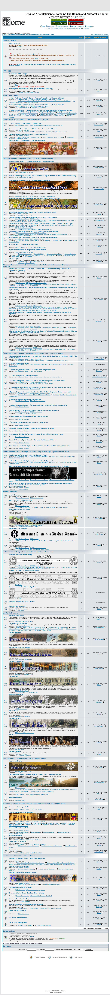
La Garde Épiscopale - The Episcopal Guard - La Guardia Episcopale (31, 461)
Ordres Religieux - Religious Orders (52, 240)
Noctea (99, 578)
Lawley (99, 177)
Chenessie (99, 100)
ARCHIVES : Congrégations (18, 922)
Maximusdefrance (98, 220)
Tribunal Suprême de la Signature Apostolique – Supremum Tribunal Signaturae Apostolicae (34, 864)
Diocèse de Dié (35, 832)
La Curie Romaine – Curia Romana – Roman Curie (25, 124)
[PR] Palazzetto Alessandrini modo (24, 621)
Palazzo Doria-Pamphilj (16, 661)
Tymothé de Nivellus (99, 189)
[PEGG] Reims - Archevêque (37, 809)
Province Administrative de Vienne (20, 828)
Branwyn (99, 91)
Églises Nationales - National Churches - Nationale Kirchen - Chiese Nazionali (33, 353)
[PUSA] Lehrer (18, 585)
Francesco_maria (98, 125)
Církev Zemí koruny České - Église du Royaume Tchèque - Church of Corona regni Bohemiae (39, 446)
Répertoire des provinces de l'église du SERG (31, 360)
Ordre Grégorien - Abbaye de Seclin (20, 500)
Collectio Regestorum (30, 115)
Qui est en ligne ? (10, 931)
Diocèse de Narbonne (24, 823)
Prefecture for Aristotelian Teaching (20, 554)
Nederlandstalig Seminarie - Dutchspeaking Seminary (26, 893)
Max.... (99, 277)
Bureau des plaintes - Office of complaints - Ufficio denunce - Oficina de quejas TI (41, 327)
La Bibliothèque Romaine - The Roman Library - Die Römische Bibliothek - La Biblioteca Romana (40, 110)
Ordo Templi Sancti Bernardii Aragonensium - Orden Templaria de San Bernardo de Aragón (38, 466)
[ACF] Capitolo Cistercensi (36, 525)
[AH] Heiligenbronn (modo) (36, 497)
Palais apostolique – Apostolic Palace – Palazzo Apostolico (28, 134)
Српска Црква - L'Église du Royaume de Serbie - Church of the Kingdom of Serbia (36, 434)
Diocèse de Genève (49, 832)
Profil (47, 28)
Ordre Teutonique (32, 225)
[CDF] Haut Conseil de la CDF (37, 239)
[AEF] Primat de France (36, 371)
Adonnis (99, 412)
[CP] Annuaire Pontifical (55, 99)
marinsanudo (99, 253)
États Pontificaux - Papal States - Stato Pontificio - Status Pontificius (31, 792)
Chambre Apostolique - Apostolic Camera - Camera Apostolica (29, 180)
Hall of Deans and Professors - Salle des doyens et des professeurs (37, 567)
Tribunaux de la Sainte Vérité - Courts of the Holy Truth (27, 858)
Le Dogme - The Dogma (47, 113)
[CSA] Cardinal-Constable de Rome (24, 228)
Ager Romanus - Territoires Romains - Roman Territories (24, 758)
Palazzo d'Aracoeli (15, 632)
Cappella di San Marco (24, 755)
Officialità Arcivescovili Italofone (46, 869)
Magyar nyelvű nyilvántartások (66, 255)
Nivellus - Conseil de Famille (37, 627)
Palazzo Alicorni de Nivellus (18, 623)
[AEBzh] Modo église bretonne (37, 401)
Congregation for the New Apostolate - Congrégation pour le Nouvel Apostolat (34, 198)
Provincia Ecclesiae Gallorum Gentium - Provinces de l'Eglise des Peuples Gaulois (34, 803)
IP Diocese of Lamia (23, 913)
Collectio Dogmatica (58, 115)
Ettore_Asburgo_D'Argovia (99, 376)
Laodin (99, 246)
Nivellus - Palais (22, 627)
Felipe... (99, 685)
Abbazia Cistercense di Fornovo (19, 509)
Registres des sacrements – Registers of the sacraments (27, 250)
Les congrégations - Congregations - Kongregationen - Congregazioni (29, 158)
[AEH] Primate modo (35, 388)
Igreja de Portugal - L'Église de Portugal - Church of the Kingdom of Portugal (34, 410)
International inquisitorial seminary (20, 887)
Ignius (98, 918)
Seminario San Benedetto (17, 606)
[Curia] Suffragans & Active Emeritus (39, 99)
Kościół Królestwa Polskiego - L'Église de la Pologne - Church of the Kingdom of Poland (38, 405)
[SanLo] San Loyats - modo (37, 261)
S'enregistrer (89, 26)
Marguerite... (99, 321)
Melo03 (99, 742)
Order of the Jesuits (15, 761)
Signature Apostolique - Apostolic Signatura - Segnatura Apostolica (27, 221)
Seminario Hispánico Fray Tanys (19, 899)
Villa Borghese (13, 676)
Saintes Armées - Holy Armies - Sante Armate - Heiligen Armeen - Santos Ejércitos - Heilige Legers (41, 224)
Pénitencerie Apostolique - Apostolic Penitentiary (60, 862)
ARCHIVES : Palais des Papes (18, 917)
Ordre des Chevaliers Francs (46, 225)
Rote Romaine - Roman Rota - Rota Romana (61, 220)
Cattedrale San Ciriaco (42, 789)
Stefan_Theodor (99, 518)
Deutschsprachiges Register (32, 255)
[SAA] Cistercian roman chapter (38, 548)
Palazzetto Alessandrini (16, 616)
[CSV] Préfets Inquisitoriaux (32, 326)
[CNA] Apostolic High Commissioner (24, 209)
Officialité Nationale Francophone (51, 884)
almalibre (99, 869)
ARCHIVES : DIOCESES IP (17, 911)
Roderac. (99, 504)
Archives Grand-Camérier (25, 925)
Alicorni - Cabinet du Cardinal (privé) (33, 629)
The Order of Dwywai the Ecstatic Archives (41, 383)
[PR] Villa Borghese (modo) (22, 691)
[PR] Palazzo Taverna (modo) (22, 716)
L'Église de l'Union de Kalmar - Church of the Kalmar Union (28, 422)
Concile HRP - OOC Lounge (18, 74)
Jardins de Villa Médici (16, 694)
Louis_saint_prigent (99, 359)
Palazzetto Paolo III (15, 751)
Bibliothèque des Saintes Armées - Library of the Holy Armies (35, 229)
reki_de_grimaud (99, 299)
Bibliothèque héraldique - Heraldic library (20, 235)
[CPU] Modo (18, 598)
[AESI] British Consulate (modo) (38, 382)
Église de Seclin (38, 507)
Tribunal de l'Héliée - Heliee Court (34, 131)
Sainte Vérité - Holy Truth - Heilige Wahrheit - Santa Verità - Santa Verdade (33, 217)
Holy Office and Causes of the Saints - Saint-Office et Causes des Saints (32, 212)
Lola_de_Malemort (99, 639)
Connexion (85, 28)
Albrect (99, 424)
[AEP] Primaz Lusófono (36, 412)
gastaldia (99, 900)
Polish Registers (27, 256)
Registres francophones (24, 254)
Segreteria (21, 610)
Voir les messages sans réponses (100, 34)
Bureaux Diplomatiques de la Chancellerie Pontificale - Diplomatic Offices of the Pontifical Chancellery (42, 176)
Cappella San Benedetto (25, 526)
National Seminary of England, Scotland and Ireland (26, 904)
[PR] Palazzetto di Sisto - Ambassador (24, 733)
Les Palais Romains (10, 613)
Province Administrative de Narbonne (21, 812)
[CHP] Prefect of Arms (40, 232)
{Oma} (19, 46)
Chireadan (99, 261)
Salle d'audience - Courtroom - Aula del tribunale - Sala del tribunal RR (38, 310)
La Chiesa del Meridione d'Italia (19, 363)
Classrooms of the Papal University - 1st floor (24, 587)
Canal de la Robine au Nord (32, 824)
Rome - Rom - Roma (10, 95)
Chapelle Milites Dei (23, 107)
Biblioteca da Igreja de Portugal (27, 413)
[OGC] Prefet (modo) (39, 196)
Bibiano (99, 862)
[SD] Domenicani (34, 539)
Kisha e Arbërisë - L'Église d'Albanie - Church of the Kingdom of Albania (32, 440)
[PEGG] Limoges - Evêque (36, 839)
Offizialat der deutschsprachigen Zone (56, 360)
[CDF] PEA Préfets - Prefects (37, 566)
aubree (99, 457)
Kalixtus (99, 106)
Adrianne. (98, 234)
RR (83, 16)
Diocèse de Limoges (15, 835)
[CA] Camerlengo (50, 196)
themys (32, 936)
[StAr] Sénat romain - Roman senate (39, 794)
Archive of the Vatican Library (49, 114)
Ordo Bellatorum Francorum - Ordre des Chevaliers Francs (28, 455)
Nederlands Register (49, 255)
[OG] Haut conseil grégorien (22, 506)
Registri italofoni (38, 254)
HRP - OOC (7, 71)
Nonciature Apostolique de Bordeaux (52, 846)
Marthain (99, 754)
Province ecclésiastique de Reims (20, 807)
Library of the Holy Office (25, 215)
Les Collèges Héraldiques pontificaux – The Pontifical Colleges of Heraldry (33, 231)
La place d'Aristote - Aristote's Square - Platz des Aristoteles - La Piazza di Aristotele (36, 98)
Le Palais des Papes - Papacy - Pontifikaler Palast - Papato (25, 120)
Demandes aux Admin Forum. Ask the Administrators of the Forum (30, 88)
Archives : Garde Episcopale (43, 925)
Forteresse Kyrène (23, 489)
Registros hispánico (70, 254)
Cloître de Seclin (50, 507)
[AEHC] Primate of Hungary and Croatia (40, 393)
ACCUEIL (23, 225)
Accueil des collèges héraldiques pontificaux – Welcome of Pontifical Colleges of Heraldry (43, 234)
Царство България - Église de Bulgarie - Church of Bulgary (28, 416)
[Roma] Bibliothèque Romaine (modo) (52, 111)
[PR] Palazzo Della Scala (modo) (23, 659)
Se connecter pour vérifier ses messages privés (65, 28)
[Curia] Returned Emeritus (55, 125)
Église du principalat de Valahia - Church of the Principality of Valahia (31, 428)
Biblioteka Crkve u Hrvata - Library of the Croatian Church (34, 394)
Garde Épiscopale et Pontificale (24, 226)
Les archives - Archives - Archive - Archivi (19, 856)
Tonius (99, 227)
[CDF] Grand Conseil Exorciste (38, 247)
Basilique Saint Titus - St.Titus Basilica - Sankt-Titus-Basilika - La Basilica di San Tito (36, 105)
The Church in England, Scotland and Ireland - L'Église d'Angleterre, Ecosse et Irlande (37, 381)
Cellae (19, 772)
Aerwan (99, 400)
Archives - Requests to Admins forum (28, 92)
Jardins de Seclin (63, 507)
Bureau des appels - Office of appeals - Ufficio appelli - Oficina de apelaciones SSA (41, 349)
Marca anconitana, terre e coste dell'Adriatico (64, 789)
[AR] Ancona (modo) (20, 788)
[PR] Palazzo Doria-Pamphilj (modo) (24, 674)
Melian (99, 486)
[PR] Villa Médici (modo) (21, 708)
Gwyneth (99, 382)
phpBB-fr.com (58, 992)
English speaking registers (54, 254)
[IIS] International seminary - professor (35, 890)
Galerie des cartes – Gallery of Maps (52, 137)
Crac (99, 879)
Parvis (19, 131)
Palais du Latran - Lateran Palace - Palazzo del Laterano (27, 140)
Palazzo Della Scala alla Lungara (19, 647)
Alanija (99, 214)
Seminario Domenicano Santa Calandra (21, 601)
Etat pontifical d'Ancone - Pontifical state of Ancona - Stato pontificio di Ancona (35, 775)
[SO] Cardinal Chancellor (36, 111)
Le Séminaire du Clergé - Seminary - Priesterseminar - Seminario (28, 552)
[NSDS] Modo (48, 895)
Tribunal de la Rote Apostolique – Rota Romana (30, 862)
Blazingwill (99, 907)
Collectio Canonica (44, 115)
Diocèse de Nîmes (53, 823)
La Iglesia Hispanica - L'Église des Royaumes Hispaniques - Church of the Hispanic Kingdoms (40, 387)
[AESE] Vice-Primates (35, 359)
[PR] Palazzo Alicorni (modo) (22, 626)
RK (76, 18)
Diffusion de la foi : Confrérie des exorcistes (23, 244)
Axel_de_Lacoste (98, 852)
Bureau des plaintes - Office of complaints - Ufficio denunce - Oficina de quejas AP (41, 284)
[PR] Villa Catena (19, 749)
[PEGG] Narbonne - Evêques (37, 821)
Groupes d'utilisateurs (77, 26)
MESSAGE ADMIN (9, 41)
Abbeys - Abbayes (10, 491)
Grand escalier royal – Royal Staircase (29, 137)
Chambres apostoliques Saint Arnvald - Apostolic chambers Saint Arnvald (33, 129)
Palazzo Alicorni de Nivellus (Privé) (58, 627)
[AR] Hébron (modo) (20, 800)
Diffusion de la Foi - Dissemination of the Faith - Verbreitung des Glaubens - (33, 237)
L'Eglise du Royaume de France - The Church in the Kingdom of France (32, 370)
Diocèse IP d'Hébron (15, 798)
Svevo (99, 895)
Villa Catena (12, 735)
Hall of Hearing (22, 383)
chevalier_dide (99, 137)
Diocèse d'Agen (14, 850)
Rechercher (50, 26)
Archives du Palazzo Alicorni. (43, 630)
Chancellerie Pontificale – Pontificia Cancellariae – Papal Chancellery (31, 161)
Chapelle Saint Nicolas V (39, 107)
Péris (99, 808)
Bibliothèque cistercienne (25, 549)
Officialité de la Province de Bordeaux (28, 846)
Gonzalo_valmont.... (99, 388)
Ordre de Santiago (60, 225)
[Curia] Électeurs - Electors (22, 99)
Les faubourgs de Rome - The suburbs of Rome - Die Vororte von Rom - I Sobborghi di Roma (44, 101)
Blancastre (99, 442)
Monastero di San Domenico (18, 528)
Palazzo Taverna (14, 711)
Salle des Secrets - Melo (25, 630)
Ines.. (99, 131)
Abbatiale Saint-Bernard (42, 549)
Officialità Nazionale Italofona (26, 869)
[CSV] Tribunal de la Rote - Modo (23, 306)
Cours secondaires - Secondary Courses (39, 568)
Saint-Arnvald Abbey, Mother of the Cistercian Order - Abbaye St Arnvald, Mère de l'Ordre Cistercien (41, 541)
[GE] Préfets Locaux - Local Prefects (58, 456)
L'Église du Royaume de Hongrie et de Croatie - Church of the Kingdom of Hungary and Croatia (40, 392)
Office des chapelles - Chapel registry (28, 240)
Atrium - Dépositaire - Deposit (26, 263)
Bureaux (63, 823)
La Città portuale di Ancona (25, 789)
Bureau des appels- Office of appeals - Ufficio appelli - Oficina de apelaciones (39, 307)
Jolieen (99, 913)
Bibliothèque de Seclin (24, 507)
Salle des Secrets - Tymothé (55, 629)
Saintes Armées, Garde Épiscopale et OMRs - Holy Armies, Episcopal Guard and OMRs (36, 452)
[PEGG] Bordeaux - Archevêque (38, 844)
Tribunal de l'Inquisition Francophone (28, 884)
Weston (99, 924)
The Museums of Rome (31, 102)
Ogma (16, 85)
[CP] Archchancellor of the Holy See (24, 172)
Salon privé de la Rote (69, 864)
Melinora (99, 463)
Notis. (98, 418)
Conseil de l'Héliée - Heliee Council (57, 131)
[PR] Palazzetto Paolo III (21, 754)
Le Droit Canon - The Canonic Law (27, 113)
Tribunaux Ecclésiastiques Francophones (22, 872)
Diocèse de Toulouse (38, 823)
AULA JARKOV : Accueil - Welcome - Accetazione (32, 220)
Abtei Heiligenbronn (15, 495)
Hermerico (99, 702)
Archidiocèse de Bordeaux (17, 842)
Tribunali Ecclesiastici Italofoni (19, 866)
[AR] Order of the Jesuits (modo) (23, 771)
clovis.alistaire (99, 767)
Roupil (99, 545)
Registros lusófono (16, 255)
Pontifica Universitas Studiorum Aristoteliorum (24, 571)
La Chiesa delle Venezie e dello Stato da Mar (23, 375)
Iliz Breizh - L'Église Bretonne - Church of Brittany (25, 399)
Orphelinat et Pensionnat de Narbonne (54, 824)
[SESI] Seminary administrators (38, 908)
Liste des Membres (62, 26)
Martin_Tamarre (99, 799)
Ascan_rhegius (99, 167)
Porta (36, 526)
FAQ (42, 26)
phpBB (52, 991)
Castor (99, 436)
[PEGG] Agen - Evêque (36, 852)
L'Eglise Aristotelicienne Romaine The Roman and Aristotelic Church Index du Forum (28, 34)
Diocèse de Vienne (22, 832)
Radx (99, 80)
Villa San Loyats (14, 259)
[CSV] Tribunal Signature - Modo (23, 348)
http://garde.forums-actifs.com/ (17, 486)
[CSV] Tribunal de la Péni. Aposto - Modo (35, 283)
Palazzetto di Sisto (15, 718)
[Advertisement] (55, 6)
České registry (15, 256)
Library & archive (32, 692)
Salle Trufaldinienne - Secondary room (27, 114)
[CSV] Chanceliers (34, 219)
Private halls (21, 692)
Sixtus (98, 114)
